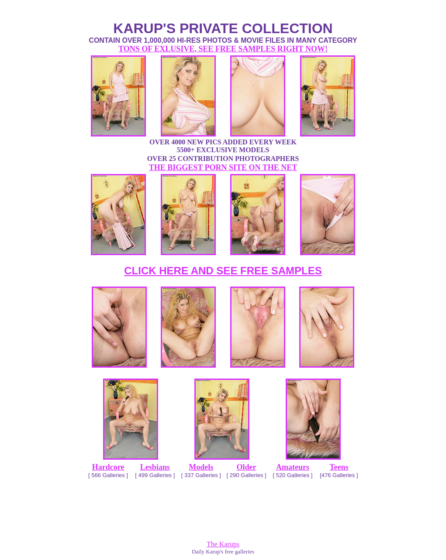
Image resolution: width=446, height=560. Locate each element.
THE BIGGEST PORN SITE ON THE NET (223, 167)
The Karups (223, 544)
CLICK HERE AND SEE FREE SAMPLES (223, 271)
